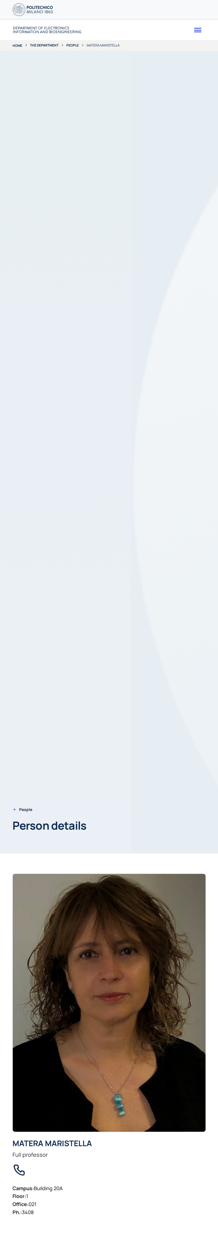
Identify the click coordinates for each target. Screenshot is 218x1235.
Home (17, 45)
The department (44, 45)
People (72, 45)
